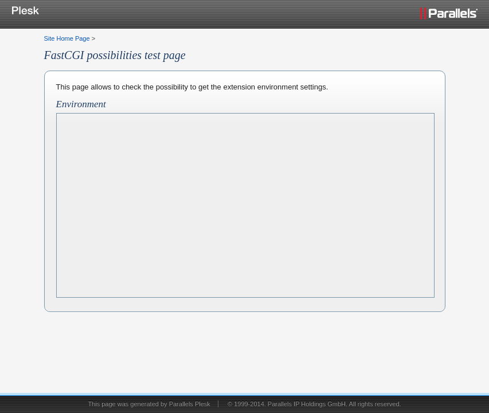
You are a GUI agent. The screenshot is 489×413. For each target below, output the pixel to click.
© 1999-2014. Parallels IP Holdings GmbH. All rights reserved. (314, 403)
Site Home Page (67, 38)
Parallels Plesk (189, 403)
